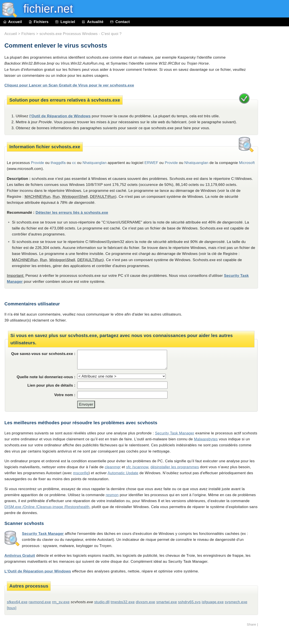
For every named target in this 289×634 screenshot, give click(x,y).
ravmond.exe (40, 602)
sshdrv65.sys (189, 602)
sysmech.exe (236, 602)
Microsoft (247, 163)
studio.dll (102, 602)
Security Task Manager (174, 433)
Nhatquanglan (95, 163)
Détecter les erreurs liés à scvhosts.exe (72, 212)
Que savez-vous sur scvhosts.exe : (43, 354)
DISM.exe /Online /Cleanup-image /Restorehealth (46, 507)
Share (251, 624)
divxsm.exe (145, 602)
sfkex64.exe (17, 602)
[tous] (11, 608)
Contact (120, 22)
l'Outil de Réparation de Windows (60, 116)
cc (74, 163)
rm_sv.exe (60, 602)
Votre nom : (64, 395)
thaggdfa (58, 163)
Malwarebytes (206, 439)
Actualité (92, 22)
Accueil (12, 22)
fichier (45, 8)
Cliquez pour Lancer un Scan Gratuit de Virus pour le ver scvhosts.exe (69, 85)
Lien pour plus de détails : (51, 385)
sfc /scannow (137, 467)
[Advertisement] (275, 126)
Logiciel (65, 22)
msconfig (81, 473)
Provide (37, 163)
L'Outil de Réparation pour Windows (37, 571)
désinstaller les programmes (174, 467)
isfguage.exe (213, 602)
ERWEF (151, 163)
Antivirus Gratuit (19, 555)
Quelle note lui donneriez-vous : (46, 377)
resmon (112, 495)
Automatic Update (123, 473)
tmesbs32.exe (123, 602)
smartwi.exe (166, 602)
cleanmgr (113, 467)
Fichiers (38, 22)
